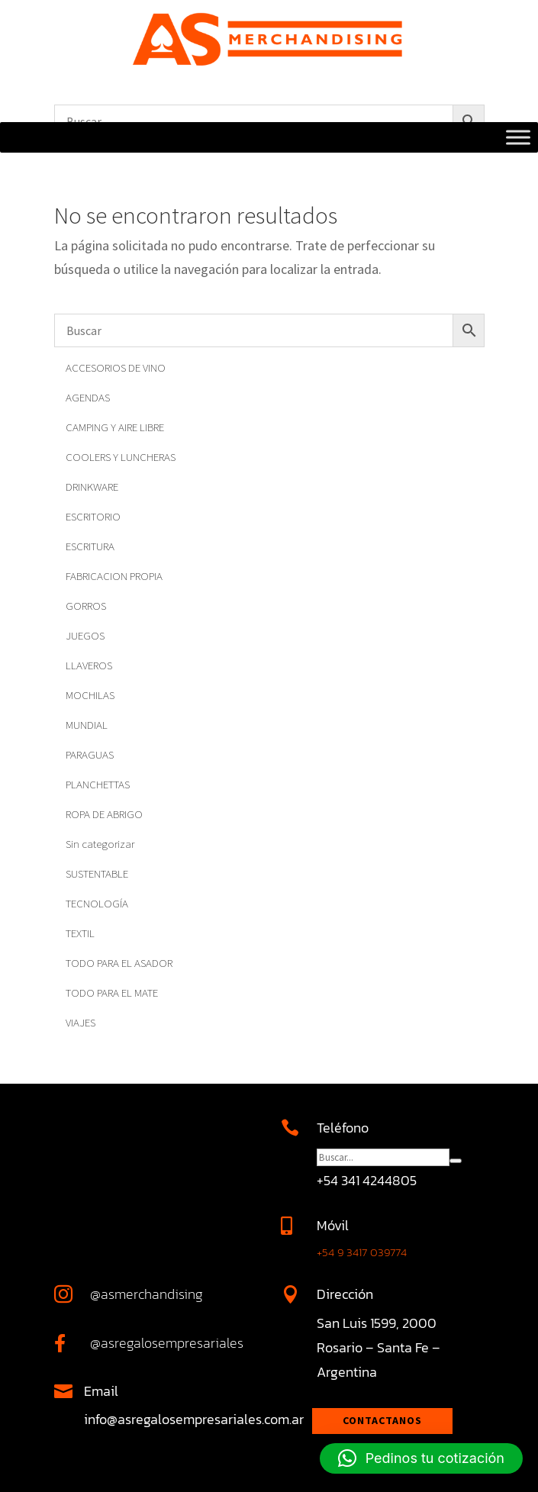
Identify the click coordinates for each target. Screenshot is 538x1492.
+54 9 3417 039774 (362, 1252)
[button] (421, 1458)
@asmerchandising (146, 1294)
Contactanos (382, 1420)
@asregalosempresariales (166, 1342)
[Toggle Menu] (518, 138)
